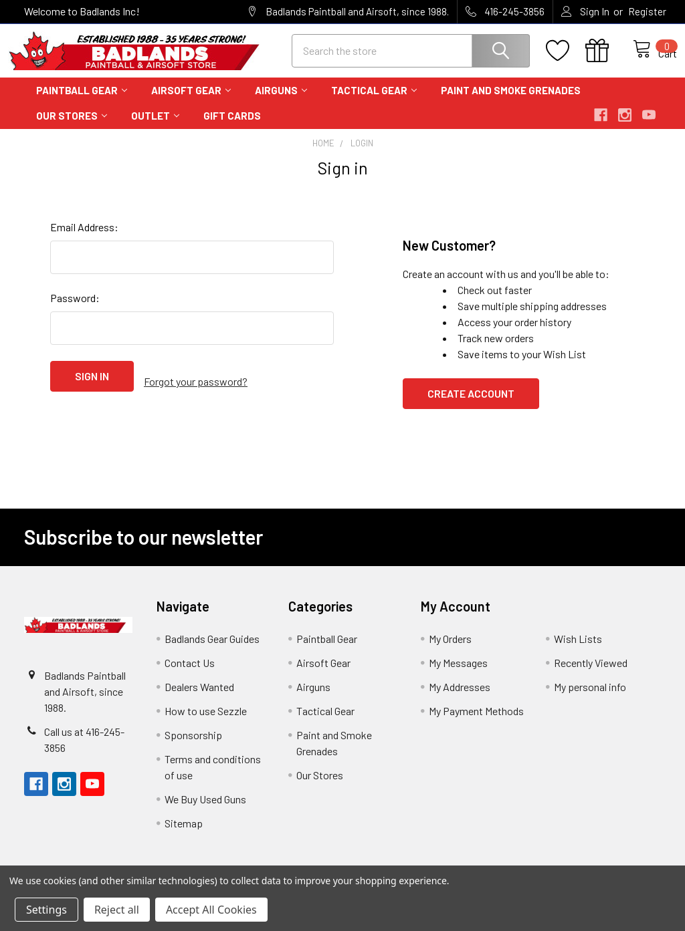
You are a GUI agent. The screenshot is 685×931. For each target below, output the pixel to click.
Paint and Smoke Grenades (511, 102)
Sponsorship (193, 747)
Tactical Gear (374, 102)
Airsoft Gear (191, 102)
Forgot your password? (196, 388)
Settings (46, 909)
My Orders (450, 650)
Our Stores (71, 128)
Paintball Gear (81, 102)
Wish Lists (578, 650)
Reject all (116, 909)
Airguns (281, 102)
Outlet (155, 128)
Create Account (470, 405)
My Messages (458, 674)
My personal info (590, 698)
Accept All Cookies (211, 909)
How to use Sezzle (206, 722)
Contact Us (190, 674)
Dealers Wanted (199, 698)
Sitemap (184, 835)
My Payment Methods (476, 722)
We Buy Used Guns (205, 811)
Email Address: (84, 239)
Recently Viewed (590, 674)
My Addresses (459, 698)
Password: (75, 309)
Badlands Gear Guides (212, 650)
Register (647, 11)
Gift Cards (232, 128)
